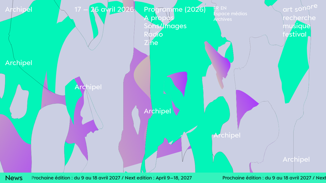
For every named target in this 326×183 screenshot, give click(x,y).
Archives (222, 19)
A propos (159, 17)
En (224, 8)
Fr (216, 8)
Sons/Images (165, 25)
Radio (153, 34)
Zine (151, 42)
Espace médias (230, 13)
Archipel (18, 9)
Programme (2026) (175, 9)
